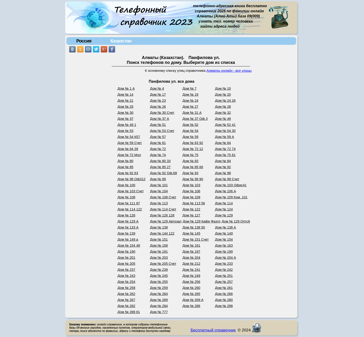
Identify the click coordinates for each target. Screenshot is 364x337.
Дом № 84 (223, 161)
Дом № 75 (190, 155)
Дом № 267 (126, 300)
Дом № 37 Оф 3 (195, 119)
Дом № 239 (159, 270)
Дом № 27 (190, 106)
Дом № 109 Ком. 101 (231, 197)
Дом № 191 (159, 251)
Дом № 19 (190, 94)
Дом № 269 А (193, 300)
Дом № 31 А (192, 113)
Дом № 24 (190, 100)
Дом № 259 (159, 288)
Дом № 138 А (225, 227)
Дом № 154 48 (128, 245)
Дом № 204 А (225, 257)
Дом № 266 (224, 294)
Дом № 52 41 (225, 125)
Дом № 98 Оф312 (131, 179)
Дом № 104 (159, 191)
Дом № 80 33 (160, 161)
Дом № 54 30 (225, 131)
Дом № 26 (158, 106)
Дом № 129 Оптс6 (236, 221)
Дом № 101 (159, 185)
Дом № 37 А (159, 119)
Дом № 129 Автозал (166, 221)
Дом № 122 (191, 209)
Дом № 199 (224, 251)
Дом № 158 (159, 245)
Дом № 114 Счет (163, 209)
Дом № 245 (159, 276)
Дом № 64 (223, 143)
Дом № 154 (224, 239)
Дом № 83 (190, 161)
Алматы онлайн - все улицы (229, 70)
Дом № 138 (159, 227)
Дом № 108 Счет (163, 197)
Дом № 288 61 (128, 312)
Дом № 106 (191, 191)
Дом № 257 (224, 282)
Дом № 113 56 (193, 203)
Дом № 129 (224, 215)
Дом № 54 (190, 131)
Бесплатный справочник (213, 330)
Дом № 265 (191, 294)
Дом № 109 (191, 197)
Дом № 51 (158, 125)
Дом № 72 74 (225, 149)
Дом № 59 (190, 137)
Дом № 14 (125, 94)
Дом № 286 (191, 306)
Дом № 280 (224, 300)
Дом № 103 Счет (130, 191)
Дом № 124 (224, 209)
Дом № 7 (189, 88)
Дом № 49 (223, 119)
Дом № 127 (191, 215)
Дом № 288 (224, 306)
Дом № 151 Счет (195, 239)
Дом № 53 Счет (162, 131)
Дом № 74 (158, 155)
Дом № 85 (125, 167)
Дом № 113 (159, 203)
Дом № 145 (191, 233)
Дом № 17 (158, 94)
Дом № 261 (224, 288)
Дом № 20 (223, 94)
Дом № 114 (224, 203)
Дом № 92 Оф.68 (163, 173)
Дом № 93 (190, 173)
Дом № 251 (224, 276)
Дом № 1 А (126, 88)
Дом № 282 (126, 306)
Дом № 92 (223, 167)
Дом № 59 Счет (129, 143)
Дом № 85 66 (192, 167)
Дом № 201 (126, 257)
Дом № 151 (159, 239)
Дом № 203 (159, 257)
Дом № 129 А (128, 221)
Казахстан (120, 40)
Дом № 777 (159, 312)
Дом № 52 (190, 125)
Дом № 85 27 (160, 167)
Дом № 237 (126, 270)
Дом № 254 (126, 282)
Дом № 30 (125, 113)
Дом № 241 (191, 270)
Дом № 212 (191, 263)
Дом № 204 (191, 257)
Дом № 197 (191, 251)
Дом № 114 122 (129, 209)
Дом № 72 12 (192, 149)
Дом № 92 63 (127, 173)
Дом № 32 (223, 113)
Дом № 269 (159, 300)
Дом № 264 (159, 294)
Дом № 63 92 (192, 143)
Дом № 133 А (128, 227)
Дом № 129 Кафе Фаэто (202, 221)
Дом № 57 (158, 137)
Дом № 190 (126, 251)
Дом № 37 (125, 119)
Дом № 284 (159, 306)
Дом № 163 (224, 245)
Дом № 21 (125, 100)
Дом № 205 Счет (163, 263)
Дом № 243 (126, 276)
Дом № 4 (157, 88)
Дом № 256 (191, 282)
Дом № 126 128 (162, 215)
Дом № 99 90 (192, 179)
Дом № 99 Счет (227, 179)
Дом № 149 (224, 233)
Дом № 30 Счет (162, 113)
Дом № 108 (126, 197)
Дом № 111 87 (128, 203)
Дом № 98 (223, 173)
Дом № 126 (126, 215)
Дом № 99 (158, 179)
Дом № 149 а (127, 239)
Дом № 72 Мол (129, 155)
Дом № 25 (125, 106)
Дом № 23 (158, 100)
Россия (83, 40)
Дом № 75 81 (225, 155)
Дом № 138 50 (193, 227)
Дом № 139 (126, 233)
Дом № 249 (191, 276)
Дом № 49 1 (126, 125)
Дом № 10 (223, 88)
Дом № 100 (126, 185)
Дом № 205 (126, 263)
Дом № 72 (158, 149)
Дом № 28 (223, 106)
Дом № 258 (126, 288)
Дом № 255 (159, 282)
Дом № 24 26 (225, 100)
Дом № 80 (125, 161)
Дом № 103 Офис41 (231, 185)
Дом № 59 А (224, 137)
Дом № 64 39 (127, 149)
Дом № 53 (125, 131)
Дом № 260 (191, 288)
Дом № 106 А (225, 191)
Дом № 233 (224, 263)
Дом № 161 (191, 245)
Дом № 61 (158, 143)
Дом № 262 (126, 294)
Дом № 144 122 (162, 233)
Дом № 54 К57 (128, 137)
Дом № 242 (224, 270)
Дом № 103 (191, 185)
